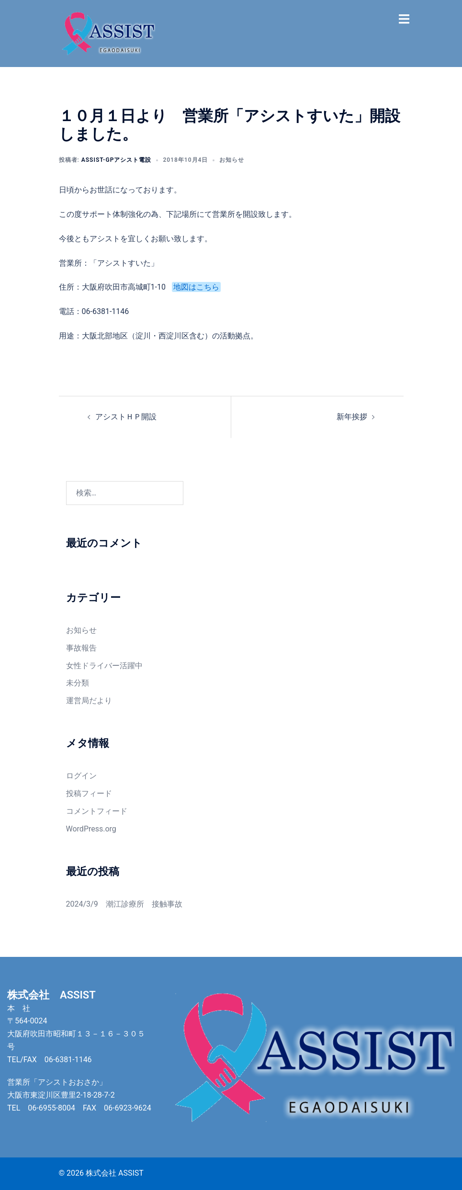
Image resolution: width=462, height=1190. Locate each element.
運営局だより (89, 700)
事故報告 (81, 647)
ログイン (81, 775)
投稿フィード (89, 793)
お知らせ (231, 160)
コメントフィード (96, 811)
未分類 (77, 682)
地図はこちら (196, 287)
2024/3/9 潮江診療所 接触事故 (124, 904)
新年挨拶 (352, 416)
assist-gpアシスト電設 (116, 160)
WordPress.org (91, 828)
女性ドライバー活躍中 (104, 665)
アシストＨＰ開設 (126, 416)
